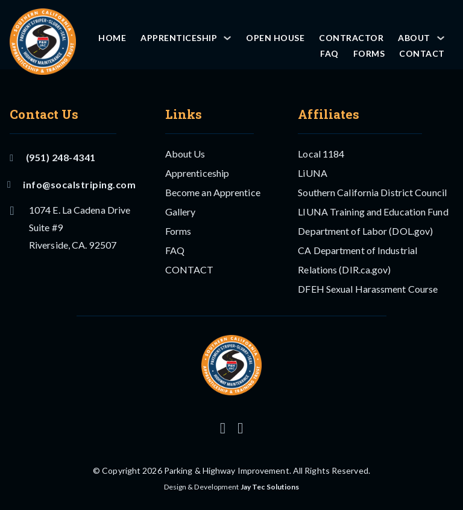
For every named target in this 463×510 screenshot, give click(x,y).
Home (112, 38)
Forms (369, 53)
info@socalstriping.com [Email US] (73, 184)
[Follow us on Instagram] (223, 428)
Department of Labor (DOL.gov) (365, 231)
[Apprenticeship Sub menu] (227, 38)
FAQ (329, 53)
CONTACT (422, 53)
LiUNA (312, 173)
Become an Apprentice (212, 192)
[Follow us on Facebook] (240, 428)
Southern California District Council (372, 192)
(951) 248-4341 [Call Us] (52, 157)
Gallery (180, 211)
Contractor (351, 38)
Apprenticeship (178, 38)
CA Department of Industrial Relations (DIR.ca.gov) (357, 259)
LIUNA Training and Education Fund (373, 211)
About (414, 38)
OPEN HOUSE (275, 38)
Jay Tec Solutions (270, 486)
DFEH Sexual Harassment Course (368, 289)
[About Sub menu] (440, 38)
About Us (185, 153)
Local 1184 (321, 153)
